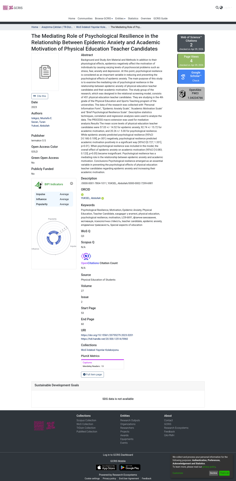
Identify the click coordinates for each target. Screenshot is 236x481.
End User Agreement (129, 478)
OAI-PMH (169, 435)
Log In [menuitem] (226, 7)
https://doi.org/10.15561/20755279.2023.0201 (107, 335)
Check (195, 80)
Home (35, 27)
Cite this (39, 96)
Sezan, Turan (38, 121)
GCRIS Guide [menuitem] (161, 18)
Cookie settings (92, 478)
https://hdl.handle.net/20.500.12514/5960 (104, 338)
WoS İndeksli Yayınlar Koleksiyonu (91, 27)
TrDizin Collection (86, 427)
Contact (168, 420)
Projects (124, 431)
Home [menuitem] (71, 18)
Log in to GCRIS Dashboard (118, 454)
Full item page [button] (92, 374)
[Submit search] (217, 8)
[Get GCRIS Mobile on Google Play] (129, 467)
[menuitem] (221, 8)
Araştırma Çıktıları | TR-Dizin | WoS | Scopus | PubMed (57, 27)
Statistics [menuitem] (133, 18)
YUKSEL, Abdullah (92, 198)
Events (124, 442)
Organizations (128, 424)
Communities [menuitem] (85, 18)
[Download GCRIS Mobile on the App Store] (106, 467)
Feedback (169, 431)
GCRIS (167, 424)
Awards (124, 435)
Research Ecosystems (176, 427)
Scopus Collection (86, 420)
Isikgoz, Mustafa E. (41, 118)
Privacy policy (109, 478)
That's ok (224, 473)
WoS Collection (85, 424)
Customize (178, 473)
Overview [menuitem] (146, 18)
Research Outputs (130, 420)
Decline (213, 473)
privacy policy (209, 467)
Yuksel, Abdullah (40, 125)
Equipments (127, 439)
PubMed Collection (87, 431)
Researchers (127, 427)
